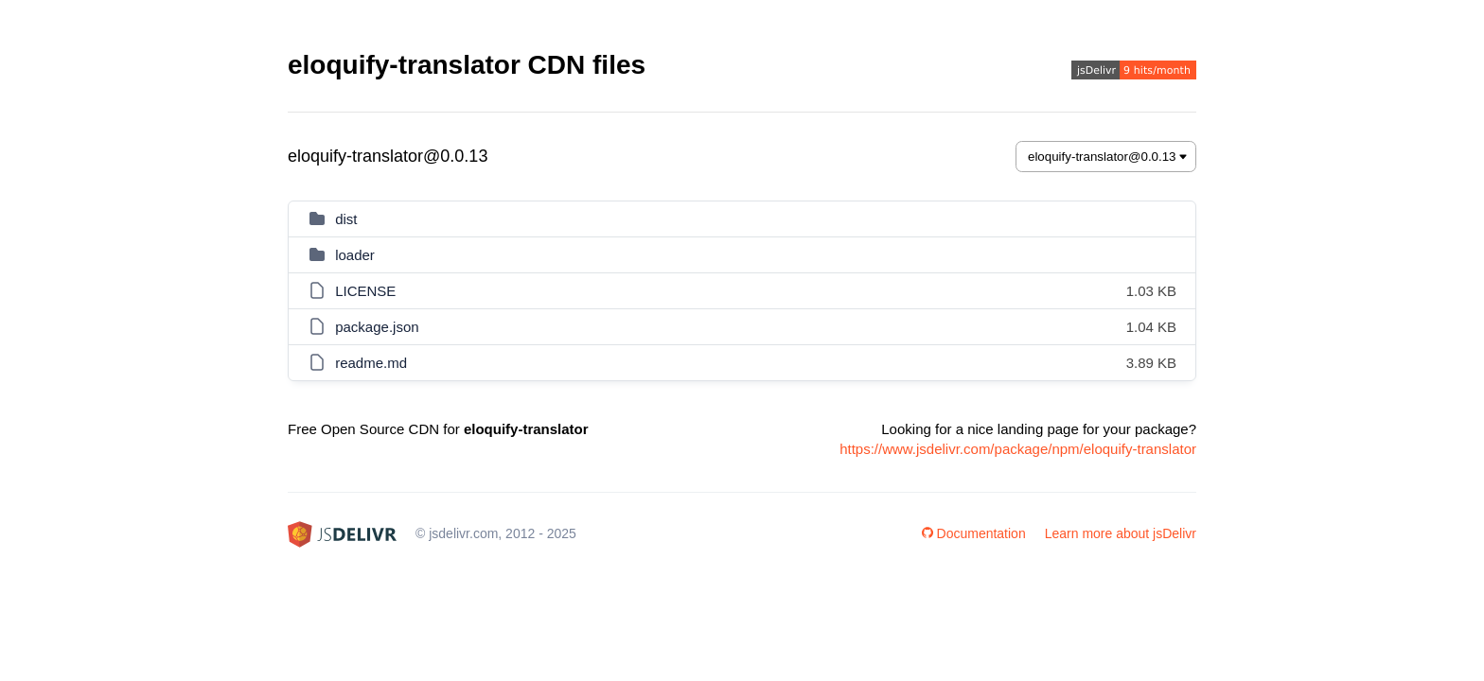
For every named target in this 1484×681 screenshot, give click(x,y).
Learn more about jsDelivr (1120, 533)
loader (355, 255)
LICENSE (365, 291)
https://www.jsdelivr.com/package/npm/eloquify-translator (1017, 449)
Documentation (974, 533)
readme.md (371, 363)
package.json (376, 327)
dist (346, 219)
